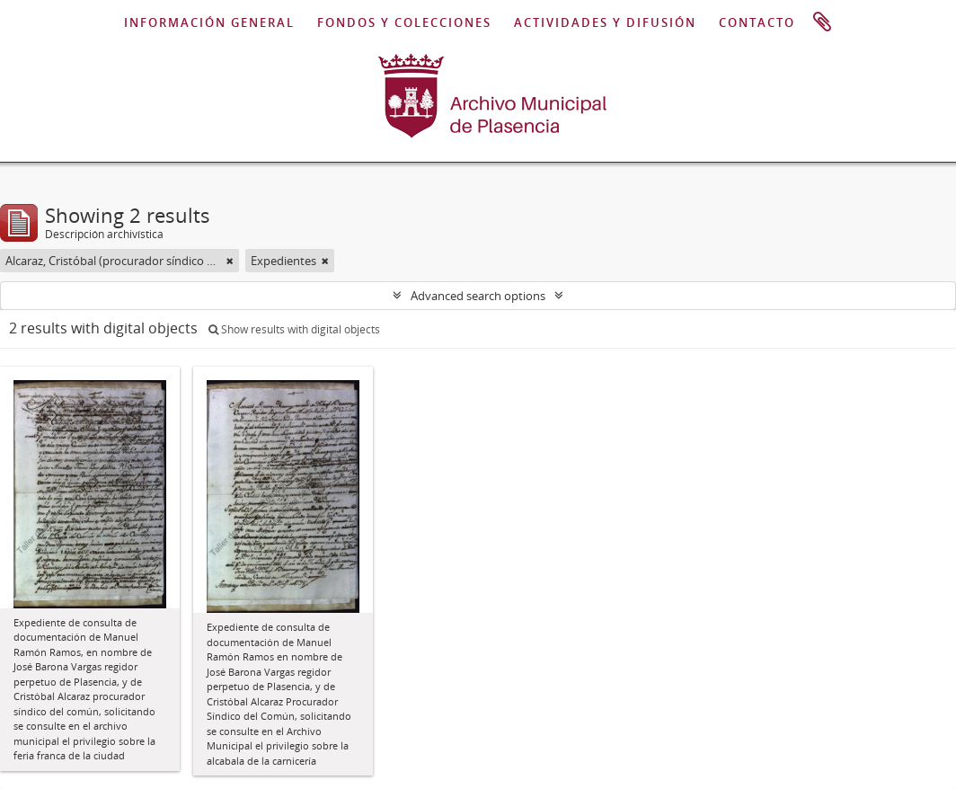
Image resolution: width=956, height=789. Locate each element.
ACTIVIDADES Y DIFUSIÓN (605, 22)
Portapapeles (822, 22)
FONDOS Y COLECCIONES (404, 22)
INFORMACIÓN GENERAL (209, 22)
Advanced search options (478, 296)
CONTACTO (757, 22)
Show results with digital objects (294, 329)
